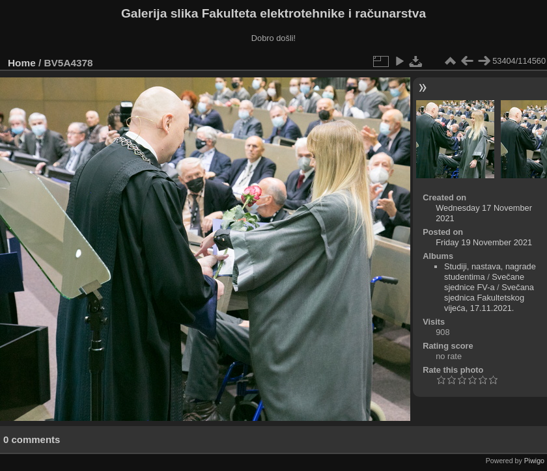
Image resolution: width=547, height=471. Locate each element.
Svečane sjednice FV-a (484, 282)
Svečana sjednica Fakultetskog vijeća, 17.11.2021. (489, 297)
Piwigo (534, 460)
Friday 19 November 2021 (484, 242)
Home (22, 62)
